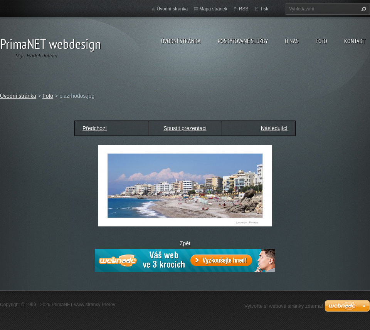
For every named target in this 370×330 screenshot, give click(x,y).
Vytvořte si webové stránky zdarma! (283, 306)
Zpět (185, 243)
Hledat (362, 9)
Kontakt (354, 41)
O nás (292, 41)
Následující (274, 128)
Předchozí (94, 128)
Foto (321, 41)
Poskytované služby (243, 41)
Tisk (264, 9)
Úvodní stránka (181, 41)
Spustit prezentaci (184, 128)
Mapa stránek (213, 9)
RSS (244, 9)
